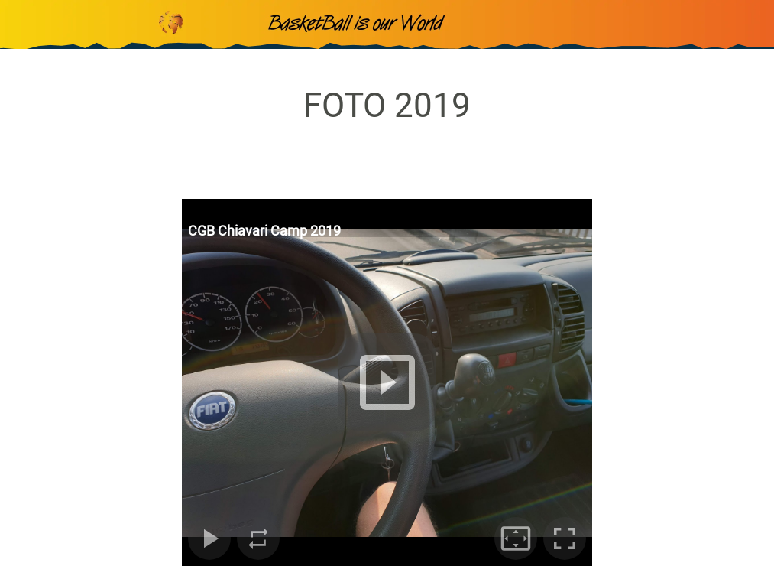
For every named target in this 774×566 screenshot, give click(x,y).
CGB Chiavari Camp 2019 (264, 231)
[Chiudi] (24, 24)
